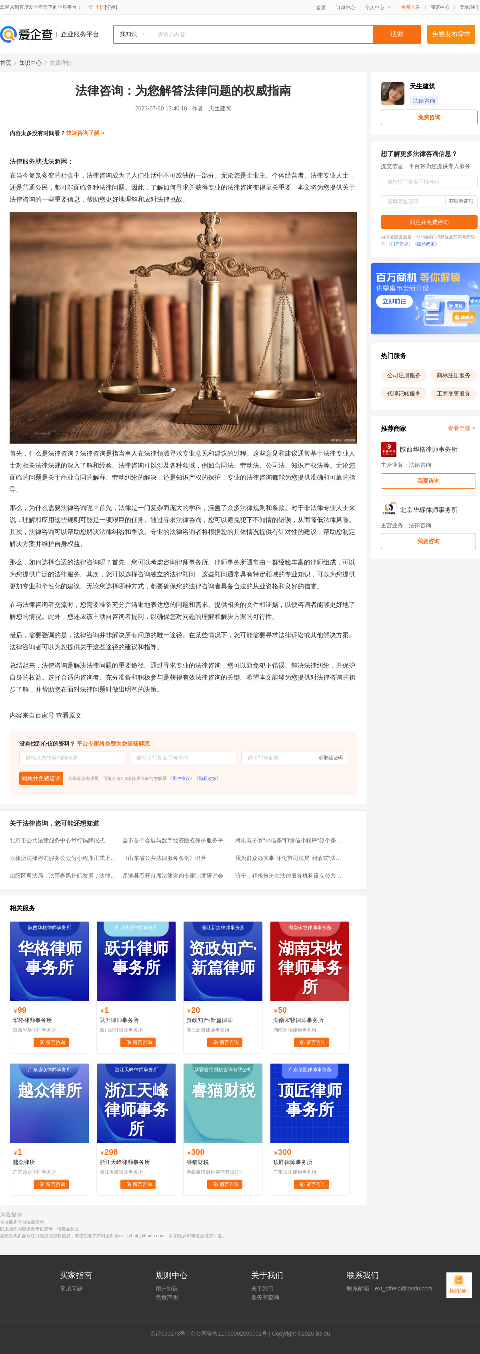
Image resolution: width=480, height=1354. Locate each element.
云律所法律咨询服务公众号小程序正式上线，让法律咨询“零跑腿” (64, 858)
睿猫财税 (197, 1162)
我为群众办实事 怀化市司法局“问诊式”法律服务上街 (289, 858)
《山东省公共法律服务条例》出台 (164, 858)
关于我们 (262, 1288)
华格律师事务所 (32, 1020)
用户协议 (167, 1288)
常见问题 (71, 1288)
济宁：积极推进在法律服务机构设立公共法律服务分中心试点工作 (289, 875)
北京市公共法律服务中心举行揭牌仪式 (57, 840)
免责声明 (167, 1297)
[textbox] (286, 34)
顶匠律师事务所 (292, 1162)
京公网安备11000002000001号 (228, 1333)
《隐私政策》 (207, 778)
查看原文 (69, 715)
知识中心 (30, 63)
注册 (475, 7)
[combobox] (267, 34)
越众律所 (24, 1162)
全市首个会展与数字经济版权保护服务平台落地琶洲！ (176, 840)
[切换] (111, 7)
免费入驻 (410, 7)
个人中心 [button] (378, 7)
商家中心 (440, 7)
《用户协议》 (181, 778)
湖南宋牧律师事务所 (298, 1020)
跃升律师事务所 (119, 1020)
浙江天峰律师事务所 (125, 1162)
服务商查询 (265, 1297)
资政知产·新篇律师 (209, 1020)
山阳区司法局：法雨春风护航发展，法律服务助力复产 (64, 875)
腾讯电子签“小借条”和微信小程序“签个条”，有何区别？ (289, 840)
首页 (321, 7)
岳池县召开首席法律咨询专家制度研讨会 (172, 875)
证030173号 (171, 1333)
